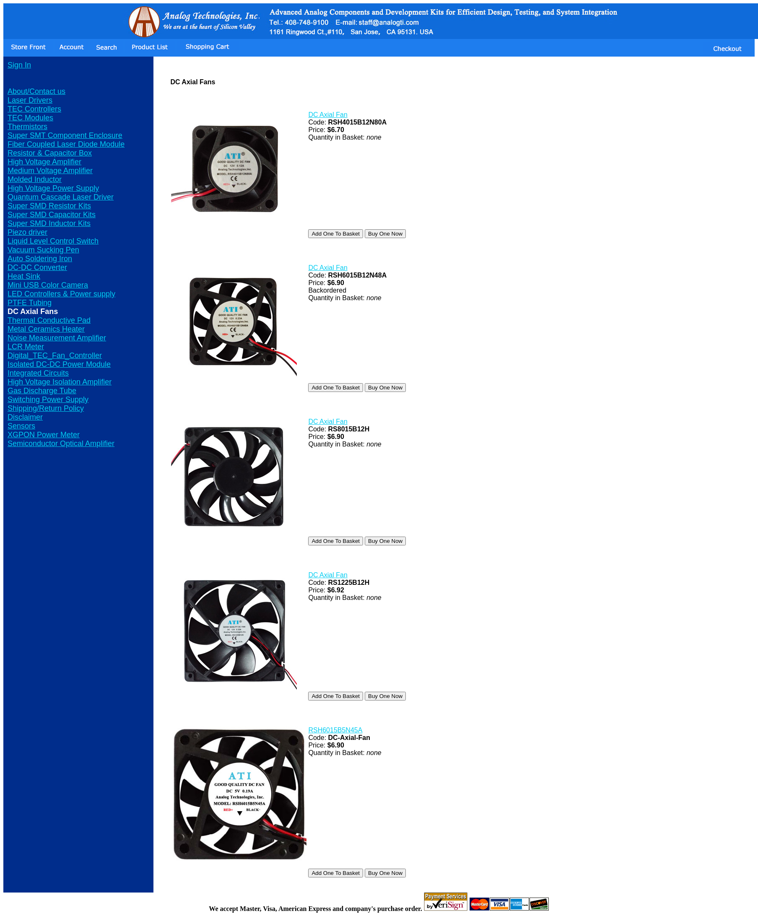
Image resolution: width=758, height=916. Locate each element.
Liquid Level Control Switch (53, 241)
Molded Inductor (35, 179)
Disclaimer (25, 417)
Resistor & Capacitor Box (50, 153)
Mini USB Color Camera (48, 285)
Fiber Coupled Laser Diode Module (66, 144)
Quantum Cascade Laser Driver (61, 197)
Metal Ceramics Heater (46, 329)
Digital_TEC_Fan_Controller (55, 355)
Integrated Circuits (38, 373)
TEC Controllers (34, 109)
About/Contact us (36, 91)
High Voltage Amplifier (44, 162)
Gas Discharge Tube (42, 391)
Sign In (19, 65)
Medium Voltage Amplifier (50, 170)
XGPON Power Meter (44, 435)
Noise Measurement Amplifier (57, 338)
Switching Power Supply (48, 399)
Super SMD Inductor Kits (49, 223)
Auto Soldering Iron (40, 258)
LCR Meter (26, 347)
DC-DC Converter (37, 267)
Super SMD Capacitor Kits (52, 214)
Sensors (21, 426)
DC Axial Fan (327, 114)
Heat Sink (24, 276)
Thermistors (27, 126)
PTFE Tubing (30, 302)
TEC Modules (30, 118)
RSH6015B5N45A (335, 730)
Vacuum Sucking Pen (43, 250)
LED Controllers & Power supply (61, 294)
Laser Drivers (30, 100)
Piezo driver (27, 232)
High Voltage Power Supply (53, 188)
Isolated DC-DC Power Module (59, 364)
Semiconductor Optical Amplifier (61, 443)
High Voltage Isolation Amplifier (60, 382)
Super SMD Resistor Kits (49, 206)
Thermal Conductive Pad (49, 320)
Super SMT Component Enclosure (65, 135)
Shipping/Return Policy (46, 408)
